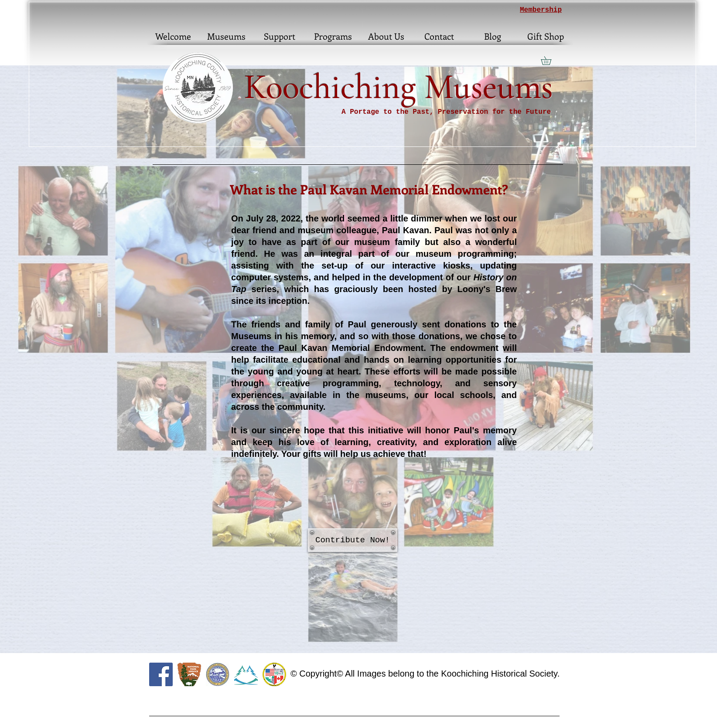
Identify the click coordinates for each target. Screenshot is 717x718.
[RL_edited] (246, 674)
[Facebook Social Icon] (161, 674)
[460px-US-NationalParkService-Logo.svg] (189, 674)
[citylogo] (274, 674)
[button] (550, 60)
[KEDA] (217, 674)
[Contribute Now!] (352, 540)
